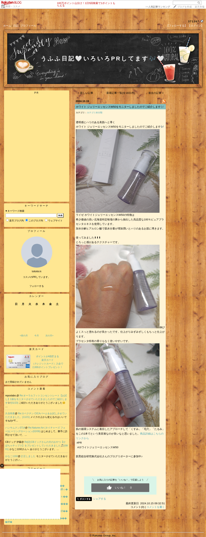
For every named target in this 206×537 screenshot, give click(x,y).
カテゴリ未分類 (94, 112)
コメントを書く (155, 506)
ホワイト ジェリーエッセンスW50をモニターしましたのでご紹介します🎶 (120, 106)
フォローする (36, 286)
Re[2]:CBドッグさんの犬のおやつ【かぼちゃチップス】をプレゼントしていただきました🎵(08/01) (36, 446)
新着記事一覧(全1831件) (120, 92)
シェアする (99, 498)
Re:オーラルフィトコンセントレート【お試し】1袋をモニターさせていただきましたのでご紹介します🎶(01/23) (36, 399)
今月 (36, 335)
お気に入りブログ (37, 376)
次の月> (49, 335)
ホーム (7, 25)
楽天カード (36, 349)
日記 (16, 25)
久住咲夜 (10, 413)
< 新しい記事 (85, 92)
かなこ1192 (11, 456)
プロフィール (28, 25)
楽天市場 (199, 6)
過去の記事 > (156, 92)
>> (157, 6)
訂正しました (28, 456)
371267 (193, 21)
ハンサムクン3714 (15, 427)
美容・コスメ (13, 6)
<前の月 (24, 335)
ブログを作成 (184, 6)
